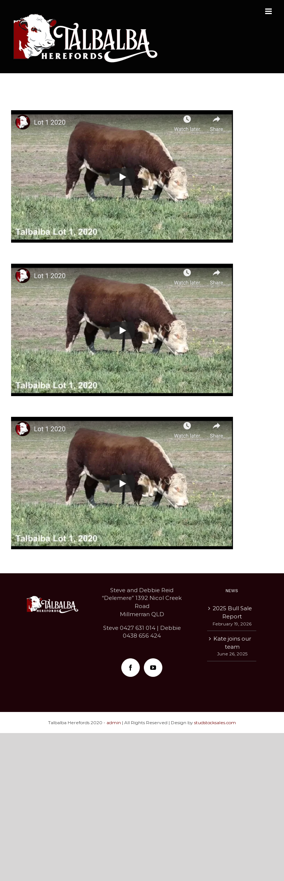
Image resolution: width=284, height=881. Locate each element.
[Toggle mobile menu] (269, 11)
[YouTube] (153, 667)
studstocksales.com (215, 722)
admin (113, 722)
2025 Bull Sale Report (232, 612)
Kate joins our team (232, 642)
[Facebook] (130, 667)
